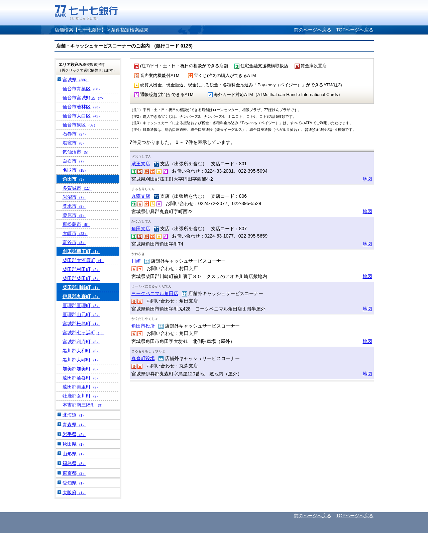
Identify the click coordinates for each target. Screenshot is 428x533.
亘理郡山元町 (81, 314)
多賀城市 (77, 188)
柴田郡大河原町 (84, 260)
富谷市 (74, 242)
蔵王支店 (140, 163)
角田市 (74, 179)
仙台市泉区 (80, 124)
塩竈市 (74, 143)
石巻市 (75, 134)
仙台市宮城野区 (84, 97)
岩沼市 (74, 197)
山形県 (74, 453)
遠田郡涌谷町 (81, 377)
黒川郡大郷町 (81, 359)
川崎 (136, 261)
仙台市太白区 (82, 115)
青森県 (74, 424)
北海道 (74, 415)
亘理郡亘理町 (81, 305)
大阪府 (74, 492)
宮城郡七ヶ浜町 (84, 332)
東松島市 (77, 224)
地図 (367, 179)
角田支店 (140, 228)
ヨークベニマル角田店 (154, 293)
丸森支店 (140, 196)
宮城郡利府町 (81, 341)
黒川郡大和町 (81, 350)
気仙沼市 (77, 152)
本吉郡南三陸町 (84, 405)
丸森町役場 (143, 358)
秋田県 (74, 444)
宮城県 (76, 79)
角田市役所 (143, 326)
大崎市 (75, 233)
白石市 (74, 161)
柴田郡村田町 (81, 269)
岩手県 (74, 434)
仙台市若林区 (82, 106)
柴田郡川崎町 (81, 287)
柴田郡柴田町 (81, 278)
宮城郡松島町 (81, 323)
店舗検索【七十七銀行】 (80, 29)
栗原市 (74, 215)
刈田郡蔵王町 (81, 251)
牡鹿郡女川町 (81, 395)
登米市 (74, 206)
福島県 (74, 463)
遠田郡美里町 (81, 386)
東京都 (74, 473)
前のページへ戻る (312, 29)
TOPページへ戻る (355, 29)
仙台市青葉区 (82, 88)
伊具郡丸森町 (81, 296)
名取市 (75, 170)
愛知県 (74, 482)
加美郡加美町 (81, 368)
